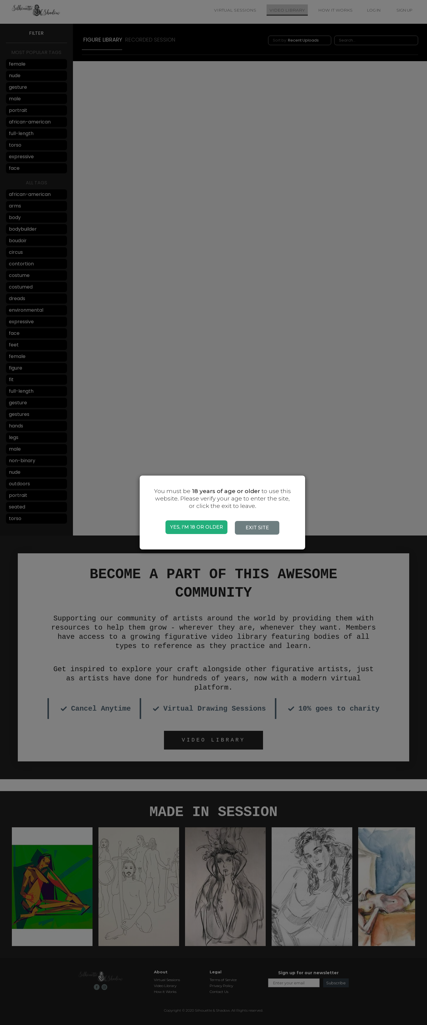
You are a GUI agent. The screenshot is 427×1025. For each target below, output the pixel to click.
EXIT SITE (259, 527)
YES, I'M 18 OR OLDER (196, 527)
